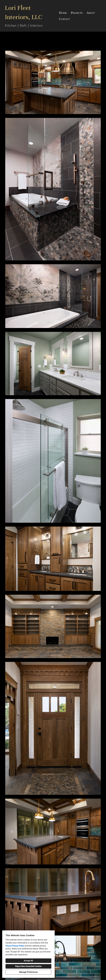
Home (63, 13)
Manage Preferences (28, 972)
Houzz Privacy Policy (15, 946)
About (91, 13)
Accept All (28, 961)
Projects (77, 13)
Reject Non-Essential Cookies (28, 966)
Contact (64, 19)
